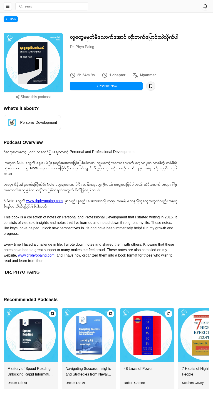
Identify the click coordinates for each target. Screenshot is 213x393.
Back (10, 19)
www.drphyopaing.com (44, 201)
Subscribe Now (106, 86)
